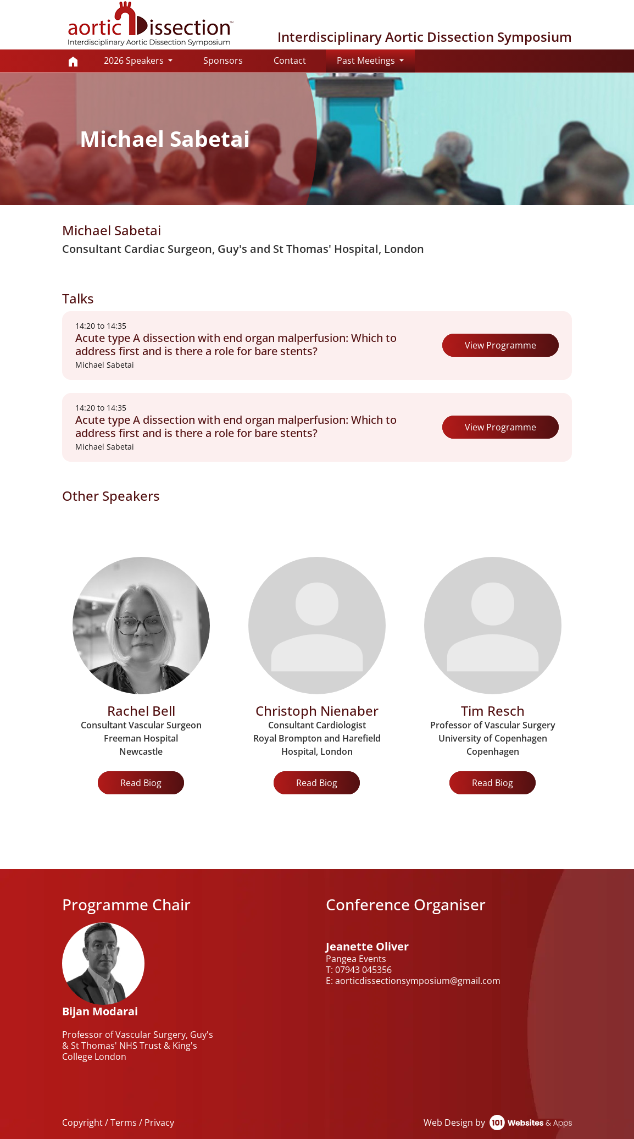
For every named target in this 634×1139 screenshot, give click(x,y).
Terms (123, 1122)
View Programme (500, 345)
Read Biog (141, 783)
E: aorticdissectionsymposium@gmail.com (413, 981)
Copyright (82, 1122)
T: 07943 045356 (359, 970)
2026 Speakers (135, 60)
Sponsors (223, 60)
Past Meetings (376, 60)
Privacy (159, 1122)
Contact (290, 60)
